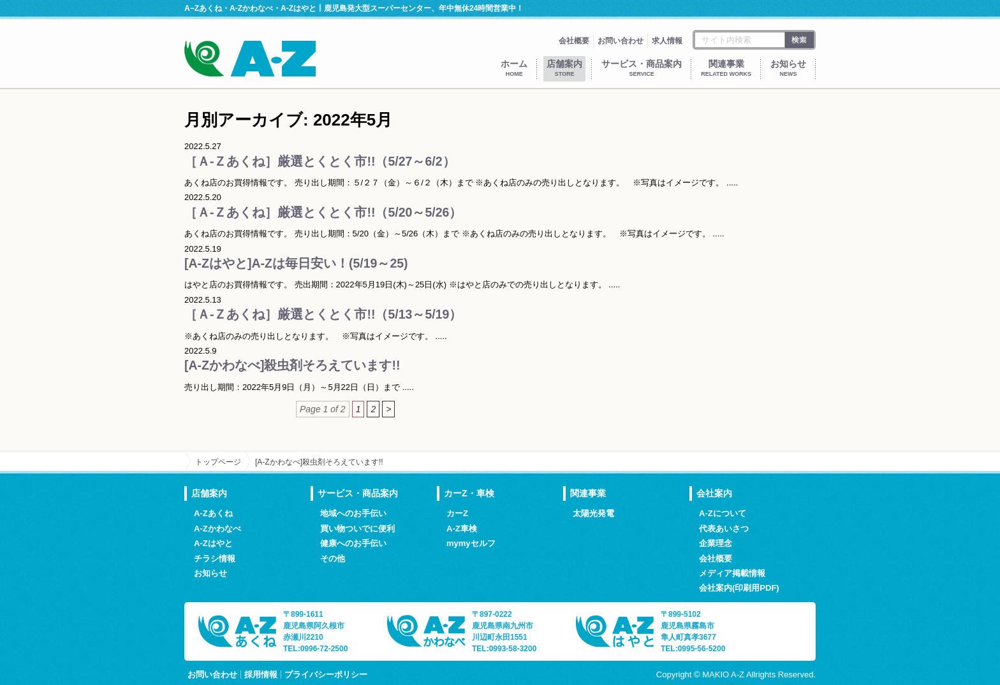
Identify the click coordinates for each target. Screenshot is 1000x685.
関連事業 (726, 68)
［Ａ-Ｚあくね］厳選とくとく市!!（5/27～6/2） (319, 161)
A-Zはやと (213, 543)
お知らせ (788, 68)
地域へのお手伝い (353, 513)
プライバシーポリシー (325, 674)
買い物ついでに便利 (357, 528)
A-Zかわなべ (217, 528)
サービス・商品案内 (641, 68)
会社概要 (574, 40)
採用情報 (260, 674)
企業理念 (715, 543)
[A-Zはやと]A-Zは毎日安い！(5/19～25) (296, 263)
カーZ (457, 513)
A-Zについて (722, 513)
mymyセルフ (471, 543)
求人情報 (667, 40)
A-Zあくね (213, 513)
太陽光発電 (593, 513)
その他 (332, 558)
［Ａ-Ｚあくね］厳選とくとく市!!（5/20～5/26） (323, 212)
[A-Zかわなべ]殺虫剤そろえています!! (292, 365)
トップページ (218, 462)
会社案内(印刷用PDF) (739, 588)
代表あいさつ (724, 528)
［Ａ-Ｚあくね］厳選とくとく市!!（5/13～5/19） (323, 314)
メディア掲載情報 (732, 573)
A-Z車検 (461, 528)
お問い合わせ (620, 40)
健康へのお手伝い (353, 543)
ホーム (514, 68)
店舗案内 (564, 68)
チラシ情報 (214, 558)
